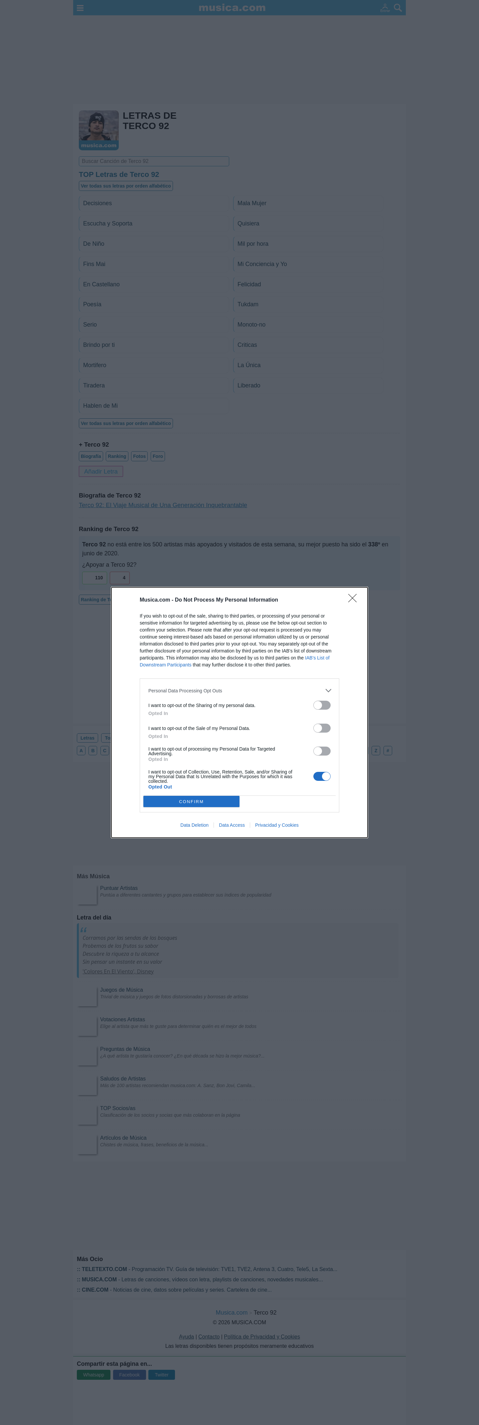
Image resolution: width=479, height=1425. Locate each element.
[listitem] (239, 690)
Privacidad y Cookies (277, 825)
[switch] (322, 705)
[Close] (354, 600)
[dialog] (239, 712)
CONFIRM (191, 801)
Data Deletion (194, 825)
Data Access (232, 825)
